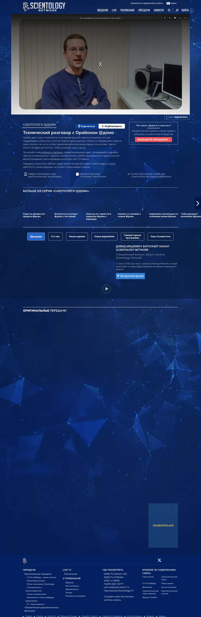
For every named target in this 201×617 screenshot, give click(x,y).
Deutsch (51, 614)
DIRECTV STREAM (113, 575)
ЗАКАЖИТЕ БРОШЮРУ (153, 139)
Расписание (70, 572)
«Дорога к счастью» (52, 152)
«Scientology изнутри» (36, 579)
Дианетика (147, 585)
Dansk (40, 614)
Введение (69, 581)
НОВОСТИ (159, 10)
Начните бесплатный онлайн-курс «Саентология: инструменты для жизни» (151, 175)
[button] (198, 203)
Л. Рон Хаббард (149, 582)
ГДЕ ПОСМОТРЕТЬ (113, 568)
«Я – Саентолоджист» (36, 603)
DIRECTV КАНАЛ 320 (115, 572)
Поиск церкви (167, 582)
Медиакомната (71, 588)
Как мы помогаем (168, 585)
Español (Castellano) (112, 614)
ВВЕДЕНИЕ (102, 10)
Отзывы (68, 591)
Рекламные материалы (75, 594)
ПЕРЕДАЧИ (144, 10)
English (28, 614)
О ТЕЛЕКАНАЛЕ (72, 576)
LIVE (114, 10)
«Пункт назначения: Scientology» (41, 582)
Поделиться (86, 126)
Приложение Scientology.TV (119, 589)
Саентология (148, 575)
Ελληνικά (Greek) (68, 614)
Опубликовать (112, 126)
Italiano (162, 614)
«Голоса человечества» (36, 592)
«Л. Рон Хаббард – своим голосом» (41, 576)
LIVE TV (67, 568)
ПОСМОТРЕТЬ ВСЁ (163, 525)
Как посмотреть (72, 584)
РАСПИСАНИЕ (127, 10)
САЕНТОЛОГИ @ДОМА (39, 124)
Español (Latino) (90, 614)
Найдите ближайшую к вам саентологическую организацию (44, 175)
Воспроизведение (130, 276)
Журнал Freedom (149, 596)
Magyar (150, 614)
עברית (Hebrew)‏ (134, 614)
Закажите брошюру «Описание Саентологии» (93, 175)
